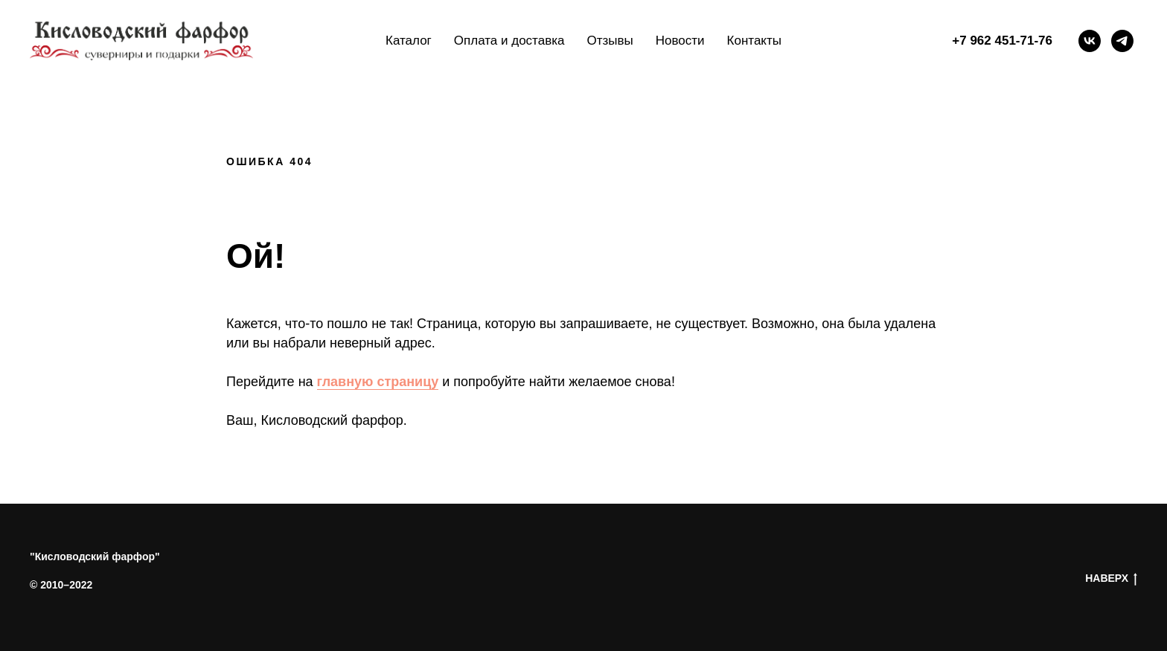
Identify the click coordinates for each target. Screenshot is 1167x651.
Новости (680, 40)
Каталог (409, 40)
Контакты (754, 40)
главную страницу (378, 381)
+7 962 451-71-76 (1002, 40)
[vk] (1089, 41)
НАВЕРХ (1111, 579)
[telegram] (1122, 41)
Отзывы (609, 40)
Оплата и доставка (509, 40)
